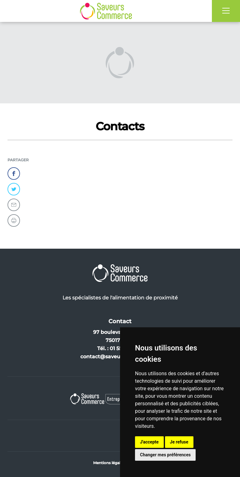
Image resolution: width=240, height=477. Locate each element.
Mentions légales (108, 462)
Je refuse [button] (179, 441)
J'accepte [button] (149, 441)
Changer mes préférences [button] (165, 454)
